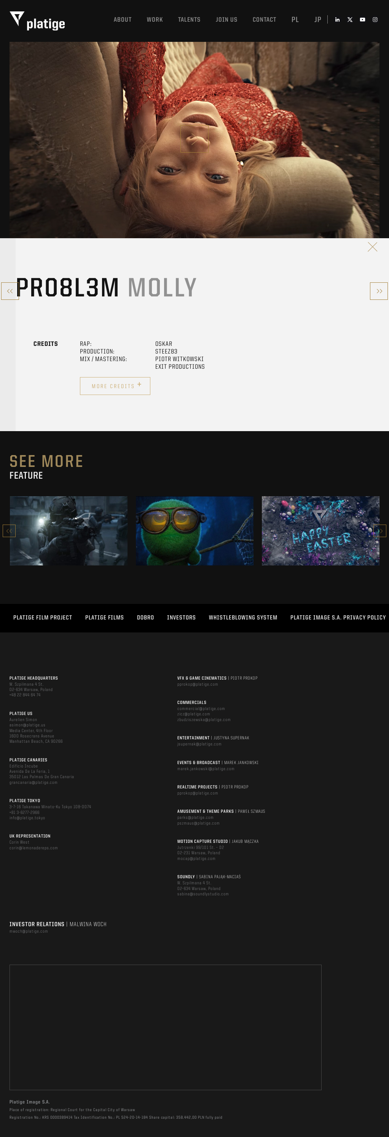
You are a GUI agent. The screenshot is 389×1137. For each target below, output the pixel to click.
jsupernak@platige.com (199, 744)
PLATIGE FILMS (104, 618)
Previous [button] (9, 531)
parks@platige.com (195, 817)
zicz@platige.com (193, 714)
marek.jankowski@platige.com (206, 769)
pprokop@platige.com (197, 684)
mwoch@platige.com (29, 931)
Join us (227, 20)
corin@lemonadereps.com (34, 848)
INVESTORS (181, 618)
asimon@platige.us (28, 725)
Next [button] (379, 531)
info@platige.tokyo (27, 818)
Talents (189, 20)
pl (295, 20)
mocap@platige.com (196, 859)
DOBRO (145, 618)
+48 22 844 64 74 (25, 695)
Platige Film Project (42, 618)
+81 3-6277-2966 (25, 813)
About (123, 20)
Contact (264, 20)
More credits (117, 385)
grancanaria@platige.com (34, 782)
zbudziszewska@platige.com (204, 720)
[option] (69, 530)
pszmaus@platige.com (198, 823)
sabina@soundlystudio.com (203, 894)
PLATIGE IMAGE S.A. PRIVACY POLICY (338, 618)
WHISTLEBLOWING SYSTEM (243, 618)
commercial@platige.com (201, 709)
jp (318, 20)
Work (155, 20)
